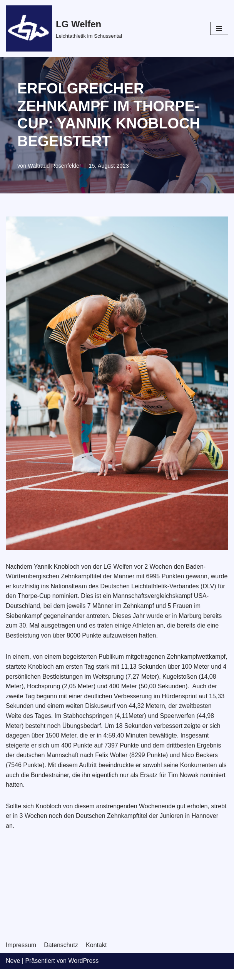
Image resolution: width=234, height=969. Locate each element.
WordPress (83, 960)
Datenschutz (61, 945)
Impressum (21, 945)
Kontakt (96, 945)
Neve (13, 960)
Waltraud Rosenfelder (54, 166)
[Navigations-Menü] (219, 28)
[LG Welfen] (64, 28)
